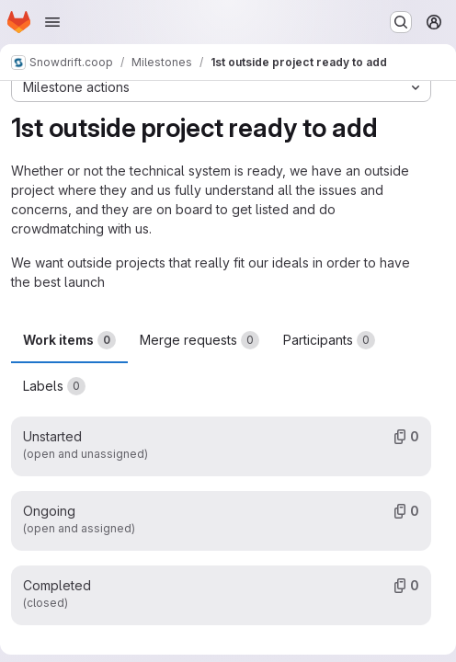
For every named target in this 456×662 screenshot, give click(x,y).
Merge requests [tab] (199, 340)
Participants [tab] (329, 340)
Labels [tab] (54, 386)
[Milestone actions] (221, 87)
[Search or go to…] (401, 22)
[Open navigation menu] (52, 22)
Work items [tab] (69, 340)
